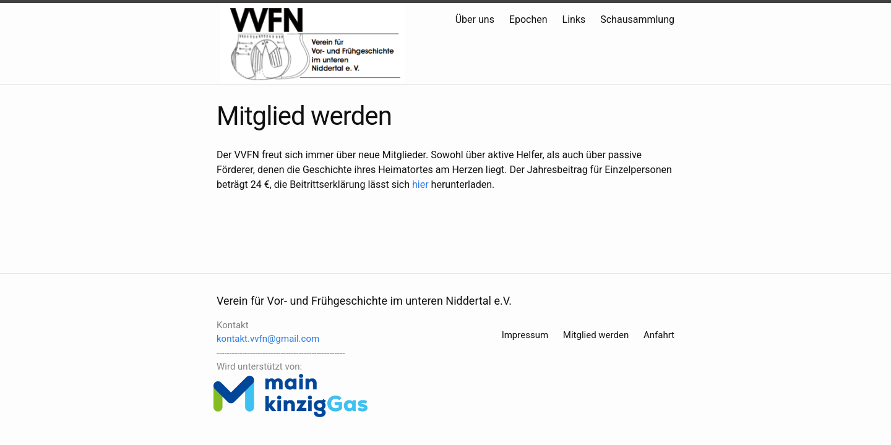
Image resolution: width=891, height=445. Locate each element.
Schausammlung (637, 19)
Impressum (525, 335)
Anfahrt (659, 335)
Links (574, 19)
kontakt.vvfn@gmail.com (268, 338)
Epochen (528, 19)
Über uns (474, 19)
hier (420, 184)
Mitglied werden (596, 335)
